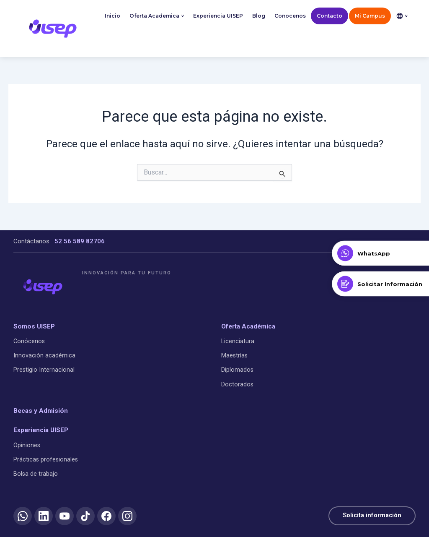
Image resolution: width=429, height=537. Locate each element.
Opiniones (26, 444)
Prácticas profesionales (45, 459)
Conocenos (290, 16)
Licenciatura (237, 341)
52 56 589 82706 (79, 241)
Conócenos (29, 341)
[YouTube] (64, 516)
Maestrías (234, 355)
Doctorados (237, 384)
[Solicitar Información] (380, 284)
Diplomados (237, 369)
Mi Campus (370, 16)
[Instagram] (127, 516)
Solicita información (371, 515)
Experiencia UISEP (218, 16)
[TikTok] (85, 516)
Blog (258, 16)
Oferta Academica (156, 16)
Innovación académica (44, 355)
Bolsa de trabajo (35, 473)
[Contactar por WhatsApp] (380, 253)
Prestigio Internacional (44, 369)
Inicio (112, 16)
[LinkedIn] (43, 516)
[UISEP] (42, 286)
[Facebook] (106, 516)
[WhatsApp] (22, 516)
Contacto (329, 16)
